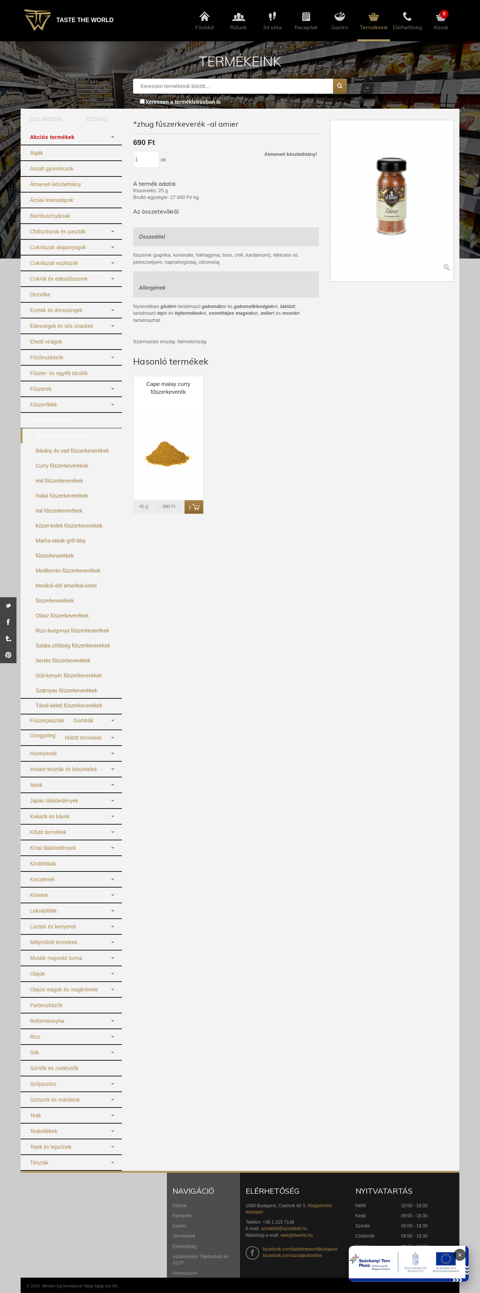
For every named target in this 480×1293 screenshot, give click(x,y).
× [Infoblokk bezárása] (460, 1255)
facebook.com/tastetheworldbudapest (300, 1249)
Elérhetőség (184, 1246)
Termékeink (183, 1236)
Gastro (179, 1226)
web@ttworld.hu (296, 1235)
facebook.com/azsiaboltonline (292, 1255)
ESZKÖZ (96, 119)
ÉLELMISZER (45, 119)
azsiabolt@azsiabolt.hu (284, 1228)
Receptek (182, 1215)
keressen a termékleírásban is (183, 102)
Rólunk (179, 1205)
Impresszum (184, 1273)
